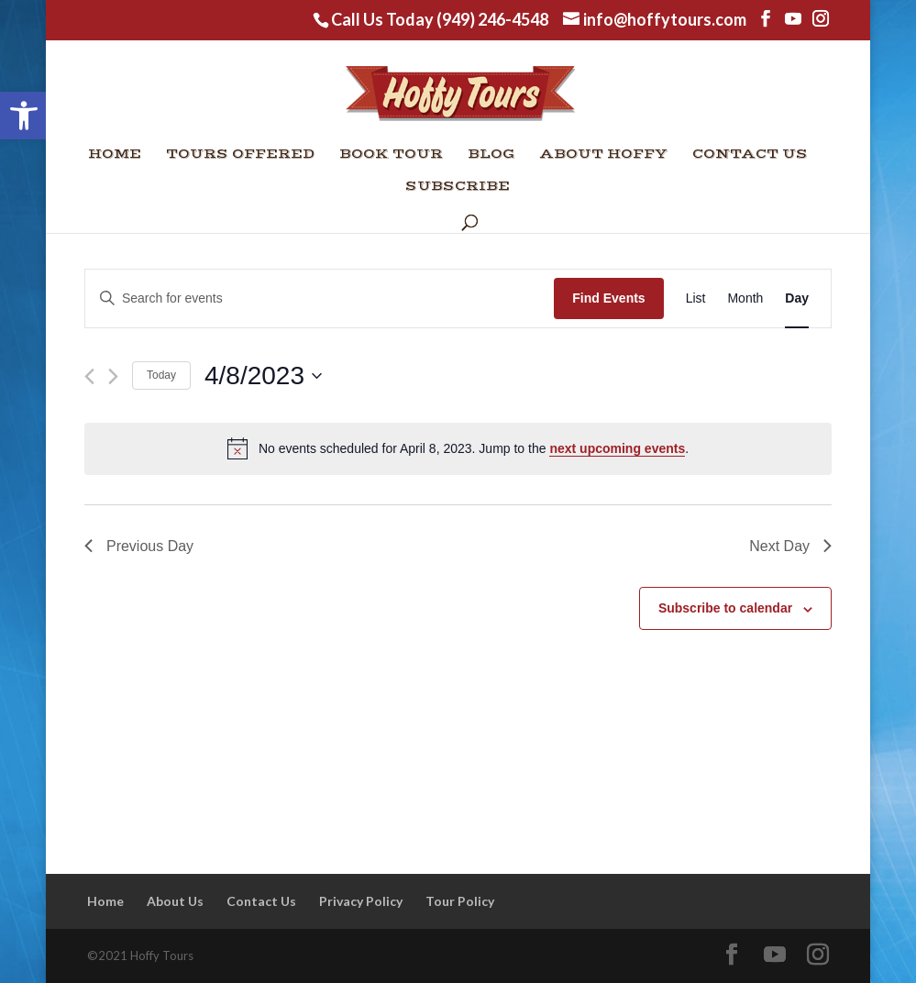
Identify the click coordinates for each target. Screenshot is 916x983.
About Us (175, 901)
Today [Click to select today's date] (161, 375)
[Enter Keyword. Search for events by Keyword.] (319, 298)
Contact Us (750, 155)
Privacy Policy (361, 901)
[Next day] (113, 376)
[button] (24, 115)
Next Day (790, 546)
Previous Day (138, 546)
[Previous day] (89, 376)
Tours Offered (240, 155)
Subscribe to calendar (725, 608)
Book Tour (391, 155)
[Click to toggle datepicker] (263, 376)
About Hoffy (604, 155)
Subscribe (457, 187)
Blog (491, 155)
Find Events (608, 298)
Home (114, 155)
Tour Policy (459, 901)
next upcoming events (617, 448)
